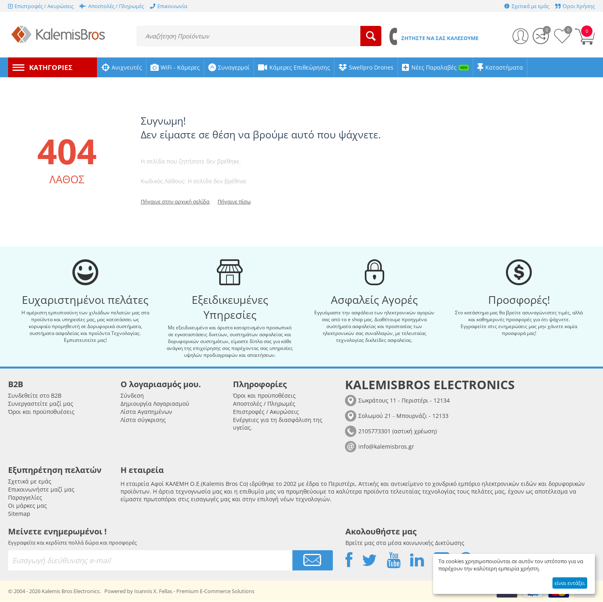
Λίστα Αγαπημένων (146, 412)
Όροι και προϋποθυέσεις (41, 412)
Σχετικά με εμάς (29, 481)
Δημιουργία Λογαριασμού (155, 404)
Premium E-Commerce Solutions (215, 591)
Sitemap (19, 514)
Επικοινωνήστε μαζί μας (41, 490)
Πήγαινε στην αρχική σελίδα (175, 201)
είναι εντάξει (569, 583)
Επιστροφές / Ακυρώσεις (266, 412)
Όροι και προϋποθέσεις (264, 396)
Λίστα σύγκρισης (143, 420)
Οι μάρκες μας (27, 506)
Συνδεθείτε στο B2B (34, 396)
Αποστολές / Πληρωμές (264, 404)
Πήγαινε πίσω (234, 201)
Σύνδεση (132, 396)
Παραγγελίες (25, 498)
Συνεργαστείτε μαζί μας (40, 404)
